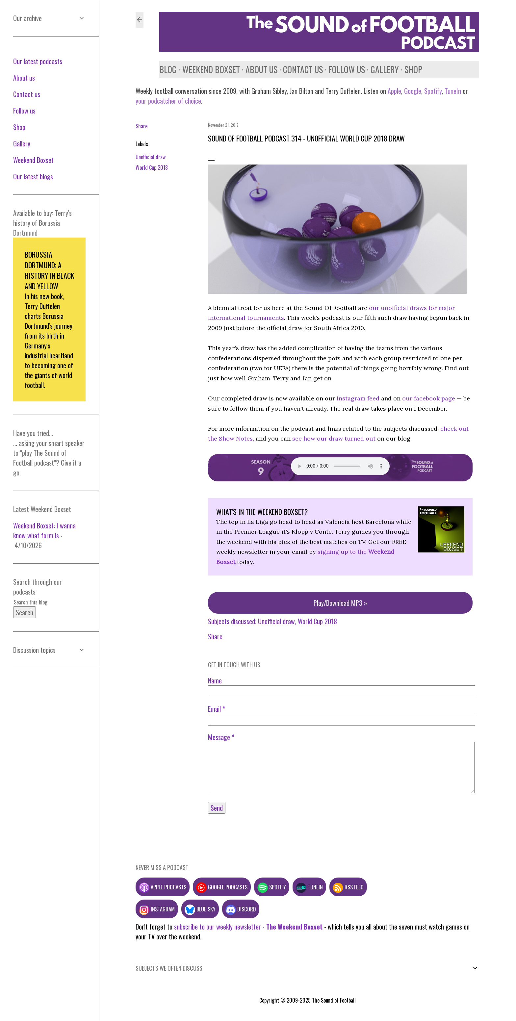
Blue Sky (200, 909)
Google (411, 91)
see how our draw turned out (333, 438)
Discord (240, 909)
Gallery (385, 69)
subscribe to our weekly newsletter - (248, 927)
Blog (168, 69)
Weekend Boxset (211, 69)
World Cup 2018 (152, 167)
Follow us (346, 69)
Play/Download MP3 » (340, 603)
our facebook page (428, 398)
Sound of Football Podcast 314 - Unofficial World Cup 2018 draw (306, 138)
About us (261, 69)
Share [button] (141, 126)
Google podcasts (221, 887)
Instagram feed (358, 398)
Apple (394, 91)
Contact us (303, 69)
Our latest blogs (33, 176)
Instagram (157, 909)
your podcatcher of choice (168, 101)
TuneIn (453, 91)
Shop (413, 69)
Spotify (433, 91)
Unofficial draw (151, 157)
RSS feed (348, 887)
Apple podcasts (162, 887)
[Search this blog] (41, 602)
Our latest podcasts (37, 61)
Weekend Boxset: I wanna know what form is (44, 530)
